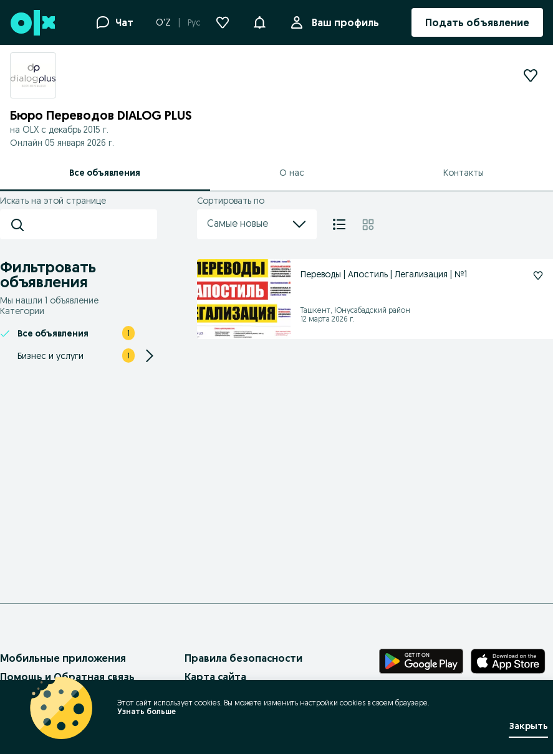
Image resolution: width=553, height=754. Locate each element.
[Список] (339, 224)
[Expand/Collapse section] (149, 355)
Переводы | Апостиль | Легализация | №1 (384, 274)
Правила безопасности (243, 658)
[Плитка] (368, 224)
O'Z (163, 22)
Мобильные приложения (63, 658)
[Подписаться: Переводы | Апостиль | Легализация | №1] (538, 275)
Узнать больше (146, 711)
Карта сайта (215, 676)
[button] (259, 21)
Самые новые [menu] (257, 224)
